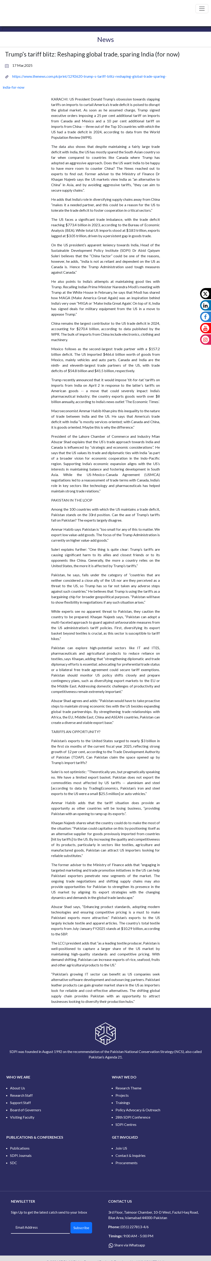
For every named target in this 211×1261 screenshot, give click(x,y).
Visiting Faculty (22, 1117)
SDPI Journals (21, 1155)
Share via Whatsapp (129, 1245)
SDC (13, 1163)
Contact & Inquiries (131, 1155)
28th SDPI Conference (133, 1117)
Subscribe (81, 1227)
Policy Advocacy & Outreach (138, 1110)
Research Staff (21, 1095)
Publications (20, 1148)
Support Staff (20, 1102)
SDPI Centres (126, 1124)
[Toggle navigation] (202, 8)
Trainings (123, 1102)
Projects (122, 1095)
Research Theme (128, 1088)
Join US (121, 1148)
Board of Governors (25, 1110)
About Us (17, 1088)
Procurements (127, 1163)
